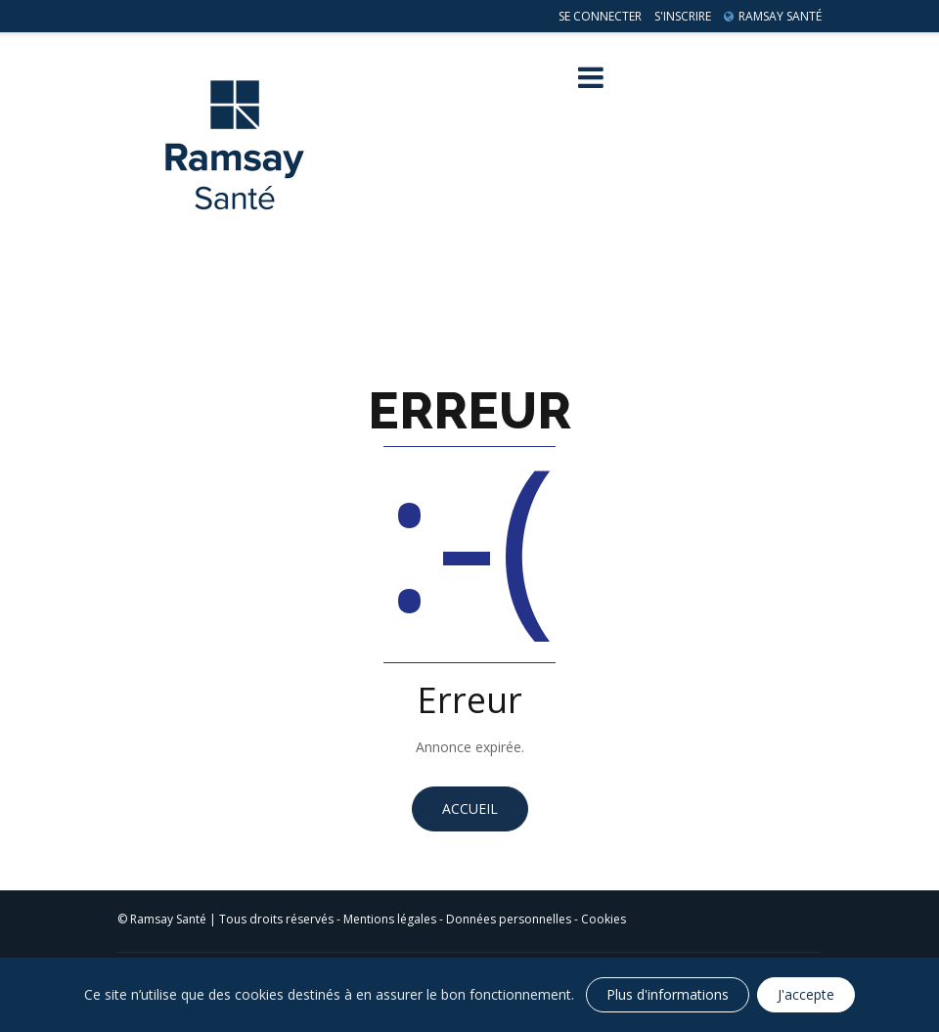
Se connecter (600, 16)
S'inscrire (682, 16)
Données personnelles (508, 919)
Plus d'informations (667, 994)
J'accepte (806, 994)
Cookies (603, 919)
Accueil (470, 808)
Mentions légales (389, 919)
